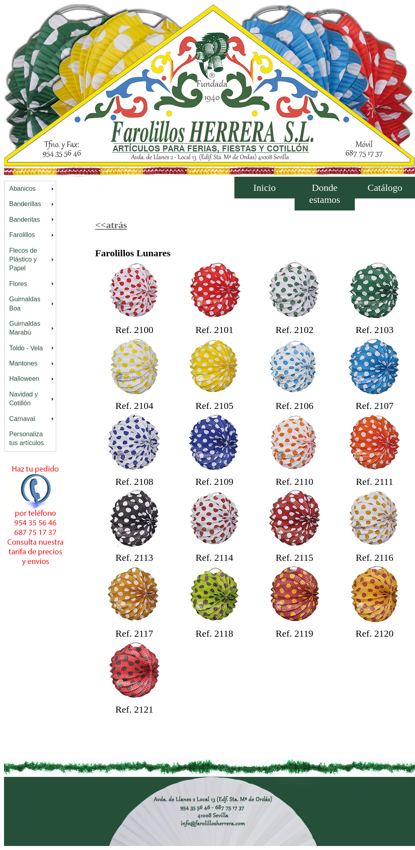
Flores (18, 283)
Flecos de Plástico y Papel (23, 259)
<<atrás (111, 225)
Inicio (264, 187)
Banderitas (24, 219)
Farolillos (22, 234)
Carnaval (22, 418)
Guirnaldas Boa (24, 303)
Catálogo (385, 187)
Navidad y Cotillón (23, 399)
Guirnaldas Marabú (24, 328)
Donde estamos (324, 193)
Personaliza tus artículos (26, 438)
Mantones (23, 363)
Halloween (24, 378)
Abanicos (22, 188)
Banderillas (25, 203)
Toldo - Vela (26, 348)
